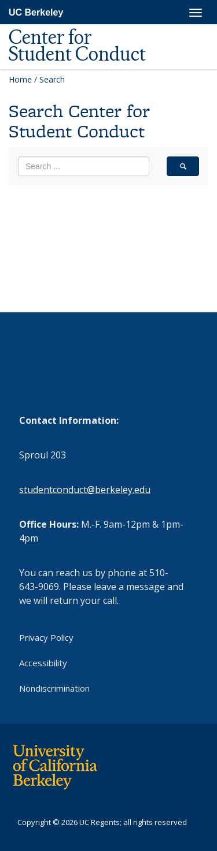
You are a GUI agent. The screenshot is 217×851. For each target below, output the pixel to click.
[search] (183, 166)
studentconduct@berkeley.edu (84, 489)
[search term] (83, 166)
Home (20, 79)
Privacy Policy (46, 637)
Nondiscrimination (54, 688)
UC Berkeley (36, 12)
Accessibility (43, 663)
